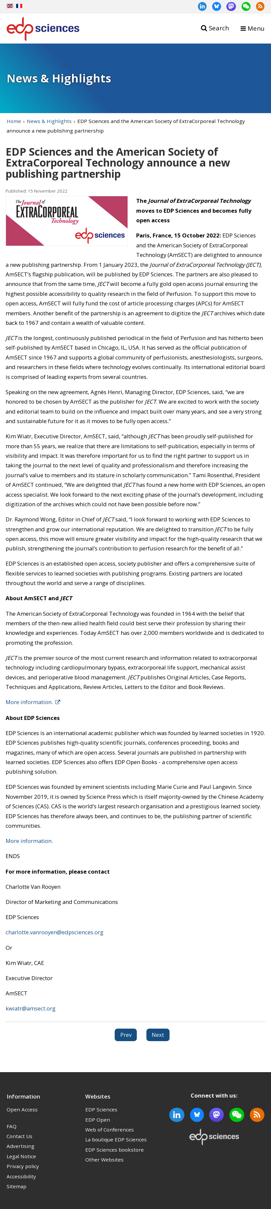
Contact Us (19, 1136)
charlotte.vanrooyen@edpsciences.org (54, 932)
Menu (256, 28)
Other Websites (104, 1159)
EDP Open (97, 1119)
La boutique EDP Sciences (116, 1139)
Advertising (20, 1146)
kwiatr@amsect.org (31, 1008)
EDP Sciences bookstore (114, 1149)
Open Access (22, 1109)
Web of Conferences (109, 1129)
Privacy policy (23, 1166)
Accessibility (21, 1176)
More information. (29, 702)
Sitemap (16, 1186)
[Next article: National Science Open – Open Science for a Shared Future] (158, 1035)
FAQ (12, 1126)
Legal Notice (21, 1156)
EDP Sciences (101, 1109)
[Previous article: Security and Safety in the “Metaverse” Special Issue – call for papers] (126, 1035)
